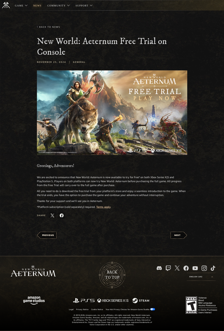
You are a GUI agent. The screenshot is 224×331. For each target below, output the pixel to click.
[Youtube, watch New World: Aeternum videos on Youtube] (195, 268)
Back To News (49, 27)
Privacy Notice (82, 309)
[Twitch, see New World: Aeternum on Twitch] (168, 268)
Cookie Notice (97, 309)
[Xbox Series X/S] (113, 300)
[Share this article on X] (52, 215)
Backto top (112, 275)
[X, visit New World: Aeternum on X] (177, 268)
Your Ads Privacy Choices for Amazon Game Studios (130, 309)
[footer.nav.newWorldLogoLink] (33, 271)
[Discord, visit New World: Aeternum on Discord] (159, 268)
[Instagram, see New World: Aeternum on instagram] (204, 268)
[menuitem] (21, 5)
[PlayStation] (84, 300)
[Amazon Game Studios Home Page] (34, 301)
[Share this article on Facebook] (61, 215)
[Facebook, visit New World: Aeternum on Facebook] (186, 268)
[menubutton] (201, 276)
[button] (112, 112)
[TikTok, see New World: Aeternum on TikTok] (213, 268)
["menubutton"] (21, 5)
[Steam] (141, 301)
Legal (71, 309)
